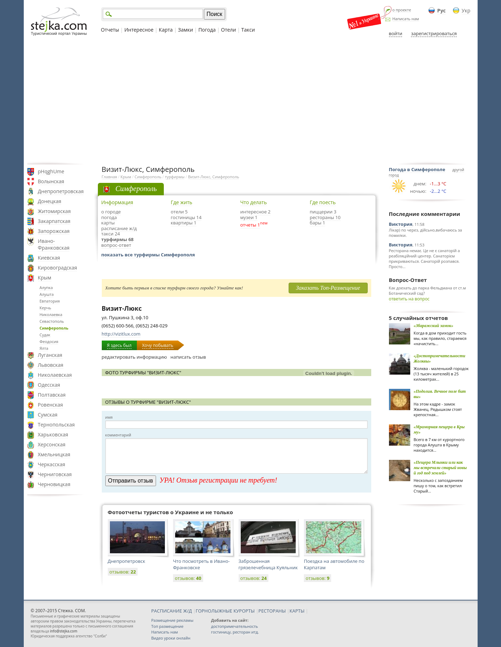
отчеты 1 (250, 225)
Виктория (401, 224)
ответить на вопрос (409, 299)
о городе (111, 211)
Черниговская (55, 474)
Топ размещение (167, 626)
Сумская (48, 414)
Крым (44, 277)
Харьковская (53, 434)
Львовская (50, 364)
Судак (45, 334)
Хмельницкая (54, 454)
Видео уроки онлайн (170, 638)
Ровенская (50, 404)
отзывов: (123, 572)
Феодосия (49, 341)
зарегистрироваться (434, 33)
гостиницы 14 (186, 217)
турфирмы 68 (117, 239)
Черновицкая (54, 484)
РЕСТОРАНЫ (272, 611)
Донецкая (49, 201)
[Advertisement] (250, 100)
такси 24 (110, 233)
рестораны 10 (325, 217)
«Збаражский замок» (433, 325)
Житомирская (54, 211)
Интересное (139, 29)
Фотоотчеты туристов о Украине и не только (170, 512)
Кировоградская (57, 267)
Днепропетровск (126, 561)
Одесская (49, 384)
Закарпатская (54, 221)
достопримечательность (234, 626)
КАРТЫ (297, 611)
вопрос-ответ (116, 245)
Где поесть (323, 202)
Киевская (49, 257)
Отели (228, 29)
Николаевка (51, 314)
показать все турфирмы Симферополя (148, 254)
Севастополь (52, 321)
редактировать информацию (134, 357)
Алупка (46, 287)
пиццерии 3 (323, 211)
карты (108, 222)
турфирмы (175, 176)
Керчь (45, 307)
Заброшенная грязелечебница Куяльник (268, 564)
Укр (466, 10)
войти (395, 33)
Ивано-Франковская (54, 244)
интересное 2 (255, 211)
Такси (248, 29)
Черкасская (51, 464)
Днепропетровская (61, 191)
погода (109, 217)
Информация (117, 202)
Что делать (253, 202)
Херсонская (52, 444)
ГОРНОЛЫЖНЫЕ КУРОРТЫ (225, 611)
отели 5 (179, 211)
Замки (185, 29)
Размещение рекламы (172, 620)
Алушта (47, 294)
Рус (441, 10)
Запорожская (54, 231)
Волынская (51, 181)
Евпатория (50, 301)
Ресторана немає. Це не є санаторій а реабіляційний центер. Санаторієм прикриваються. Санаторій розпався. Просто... (424, 258)
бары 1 (317, 222)
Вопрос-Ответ (408, 279)
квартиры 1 (184, 222)
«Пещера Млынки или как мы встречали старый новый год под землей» (440, 467)
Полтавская (52, 394)
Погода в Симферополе (417, 169)
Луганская (50, 355)
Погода (207, 29)
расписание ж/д (119, 228)
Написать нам (406, 18)
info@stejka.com (63, 631)
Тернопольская (56, 424)
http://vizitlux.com (121, 334)
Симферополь (54, 328)
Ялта (44, 348)
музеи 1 (249, 217)
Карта (166, 29)
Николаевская (55, 374)
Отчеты (110, 29)
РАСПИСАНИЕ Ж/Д (171, 611)
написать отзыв (188, 357)
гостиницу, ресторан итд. (235, 632)
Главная (109, 176)
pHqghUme (51, 171)
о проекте (402, 9)
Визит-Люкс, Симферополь (213, 176)
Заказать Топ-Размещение (328, 288)
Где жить (182, 202)
